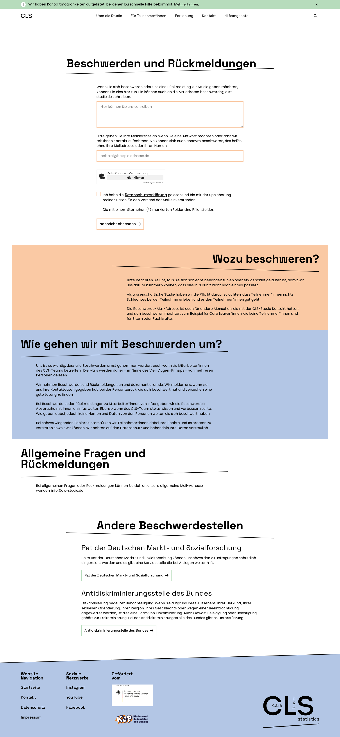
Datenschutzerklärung (146, 194)
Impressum (31, 717)
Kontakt (209, 15)
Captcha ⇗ (153, 182)
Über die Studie (109, 15)
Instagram (75, 687)
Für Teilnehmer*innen (148, 15)
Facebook (75, 707)
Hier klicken (135, 177)
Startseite (30, 687)
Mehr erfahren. (186, 4)
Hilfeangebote (236, 15)
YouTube (74, 697)
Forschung (184, 15)
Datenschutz (33, 707)
